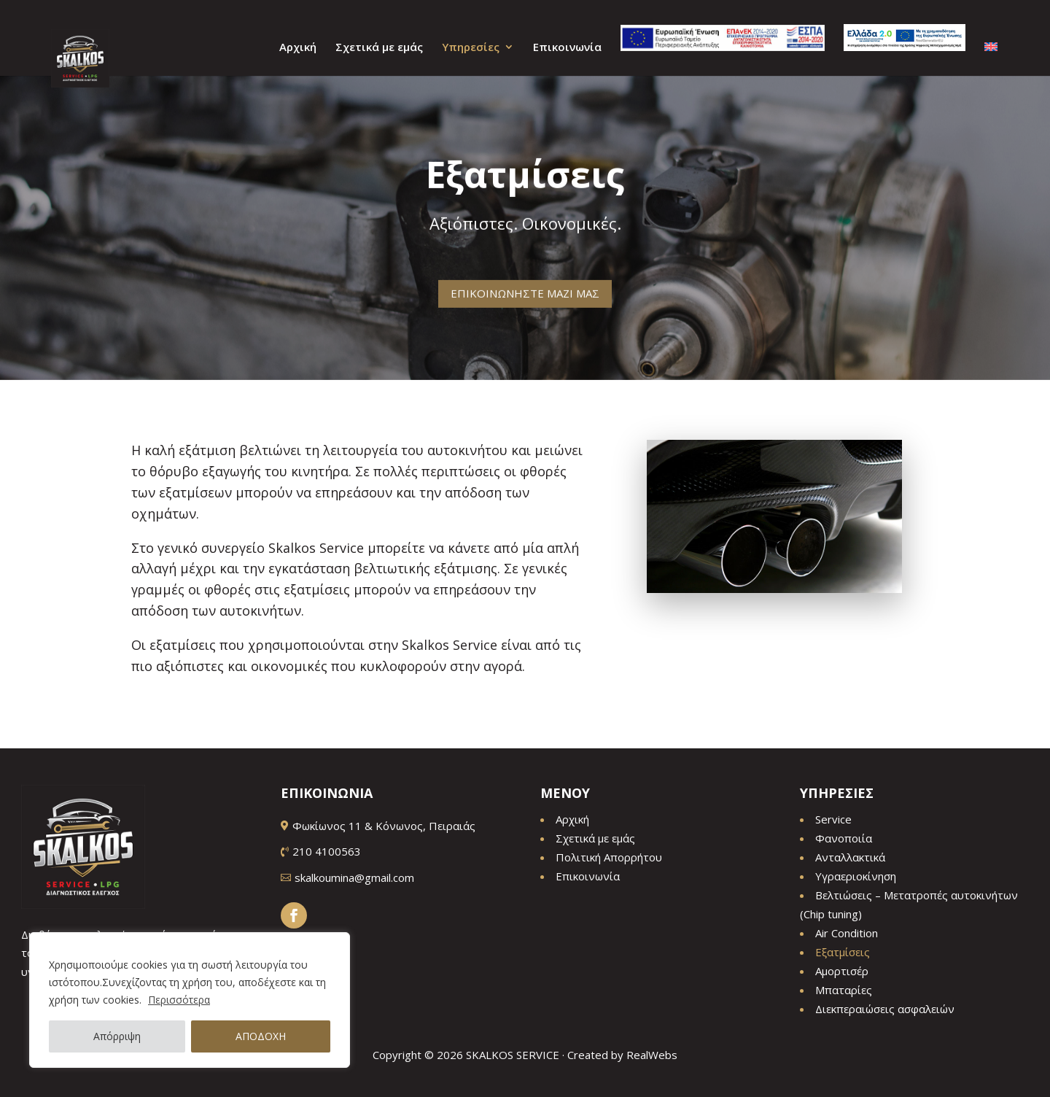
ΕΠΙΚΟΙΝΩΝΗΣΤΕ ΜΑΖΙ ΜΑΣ (525, 285)
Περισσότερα (179, 1000)
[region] (189, 1000)
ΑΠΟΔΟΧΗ (261, 1036)
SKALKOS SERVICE (512, 1054)
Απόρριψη (117, 1036)
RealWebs (651, 1054)
